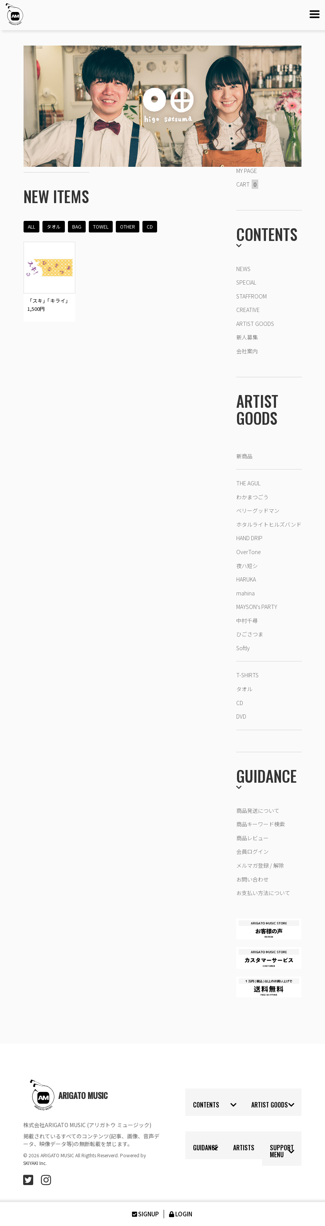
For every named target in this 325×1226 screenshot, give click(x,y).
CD (150, 226)
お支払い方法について (263, 893)
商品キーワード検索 (260, 824)
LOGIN (180, 1214)
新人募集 (247, 337)
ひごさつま (249, 634)
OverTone (248, 552)
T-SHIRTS (247, 675)
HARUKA (246, 579)
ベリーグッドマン (257, 510)
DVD (241, 716)
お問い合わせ (252, 879)
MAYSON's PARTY (256, 606)
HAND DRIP (249, 538)
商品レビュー (252, 838)
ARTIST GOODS (255, 323)
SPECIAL (246, 282)
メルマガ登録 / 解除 (260, 865)
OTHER (127, 226)
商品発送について (257, 810)
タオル (54, 226)
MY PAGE (246, 171)
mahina (245, 593)
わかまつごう (252, 497)
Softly (243, 648)
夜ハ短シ (247, 566)
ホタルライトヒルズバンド (268, 524)
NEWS (243, 269)
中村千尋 (247, 620)
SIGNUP (145, 1214)
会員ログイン (252, 851)
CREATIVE (248, 310)
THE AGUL (248, 483)
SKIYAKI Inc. (35, 1163)
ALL (31, 226)
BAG (76, 226)
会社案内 (247, 351)
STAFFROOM (251, 296)
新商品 (244, 456)
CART (247, 184)
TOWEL (100, 226)
